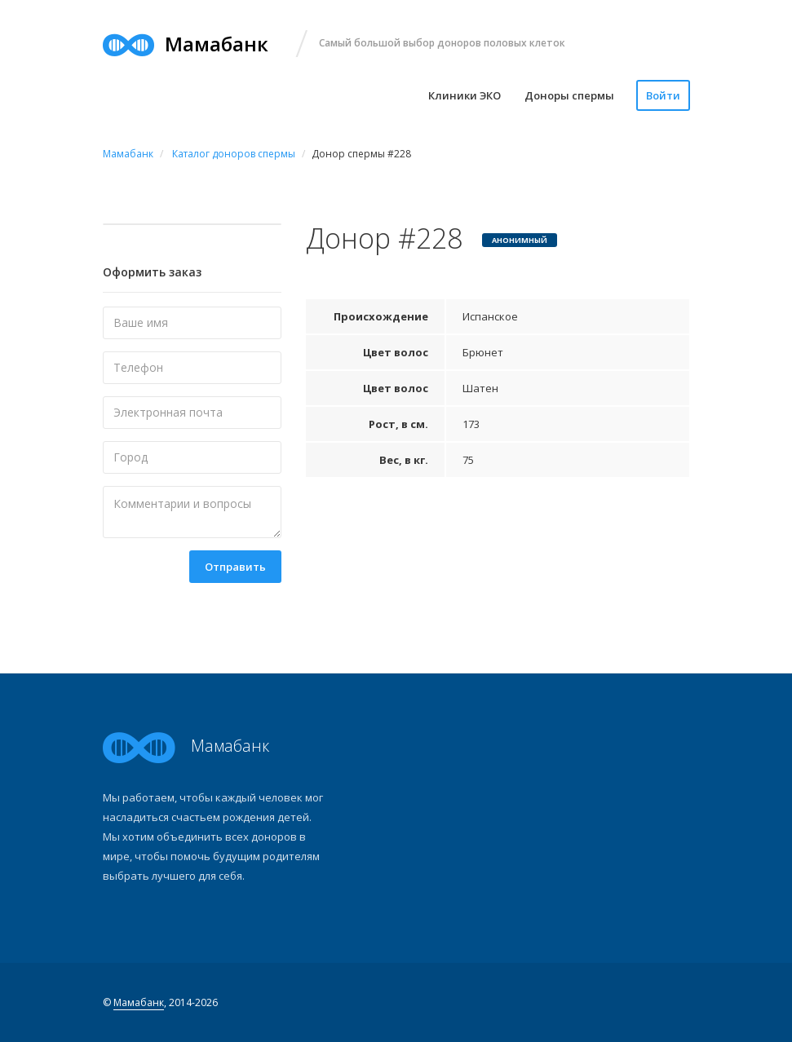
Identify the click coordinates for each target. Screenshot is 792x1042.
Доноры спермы (569, 95)
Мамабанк (138, 1002)
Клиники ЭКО (464, 95)
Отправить (235, 566)
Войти (663, 95)
